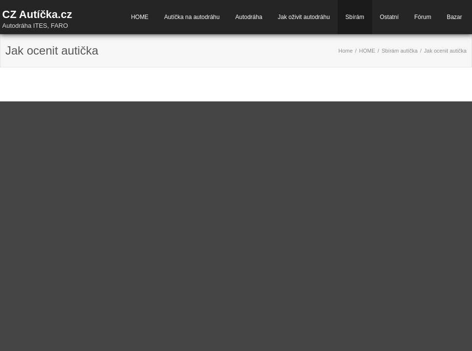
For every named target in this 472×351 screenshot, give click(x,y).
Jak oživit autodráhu (304, 17)
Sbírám (354, 17)
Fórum (422, 17)
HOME (140, 17)
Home (346, 51)
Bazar (454, 17)
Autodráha (248, 17)
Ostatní (389, 17)
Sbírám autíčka (399, 51)
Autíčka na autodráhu (192, 17)
